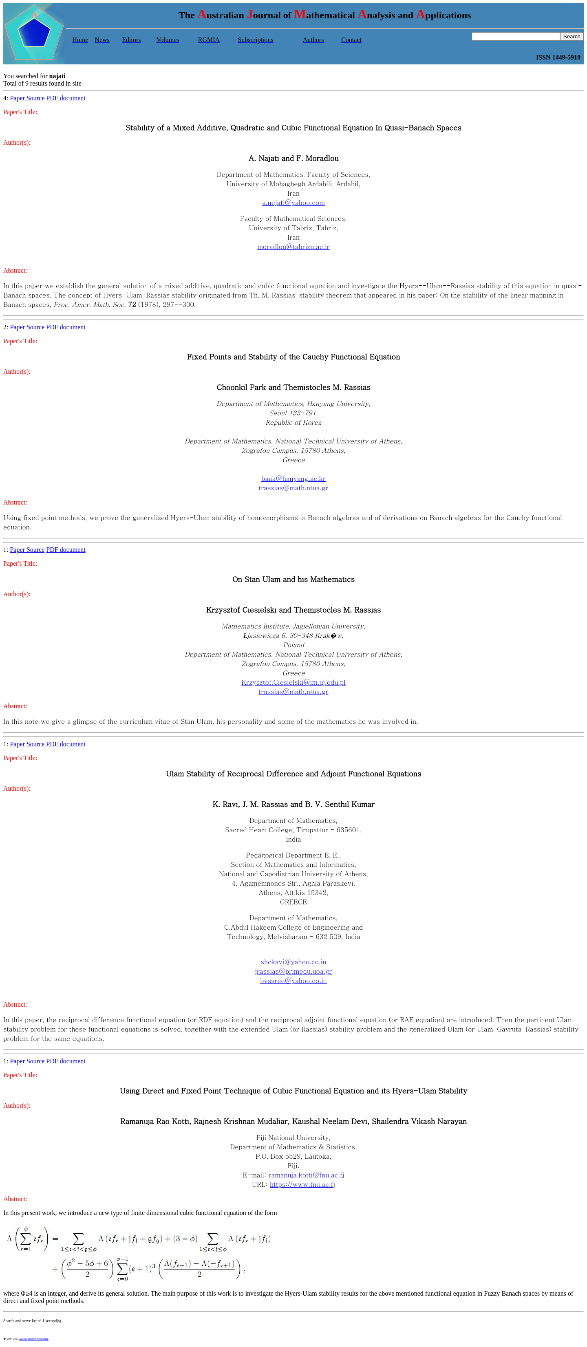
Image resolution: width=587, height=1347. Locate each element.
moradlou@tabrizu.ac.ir (293, 246)
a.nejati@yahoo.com (293, 202)
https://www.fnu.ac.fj (302, 1184)
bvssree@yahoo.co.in (293, 980)
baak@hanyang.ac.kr (293, 478)
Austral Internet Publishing (34, 1338)
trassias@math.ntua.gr (293, 487)
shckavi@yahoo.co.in (294, 961)
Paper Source (27, 98)
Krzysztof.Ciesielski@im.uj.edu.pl (293, 682)
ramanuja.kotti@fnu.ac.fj (306, 1174)
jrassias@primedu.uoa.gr (293, 971)
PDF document (65, 98)
